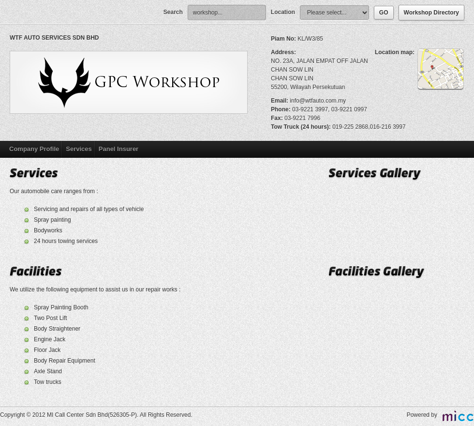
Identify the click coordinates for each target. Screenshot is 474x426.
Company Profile (34, 148)
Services (79, 148)
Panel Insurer (118, 148)
